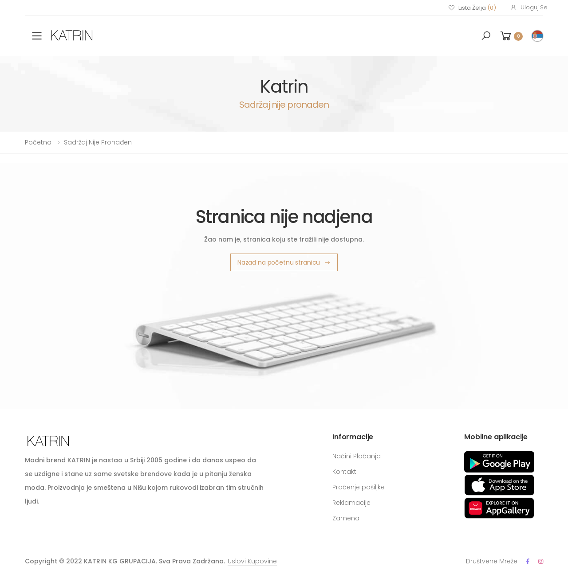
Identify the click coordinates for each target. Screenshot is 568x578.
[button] (486, 36)
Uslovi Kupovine (252, 561)
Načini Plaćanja (356, 456)
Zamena (345, 518)
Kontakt (344, 471)
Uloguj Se (529, 7)
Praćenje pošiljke (358, 487)
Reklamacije (351, 502)
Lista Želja (472, 8)
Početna (38, 142)
